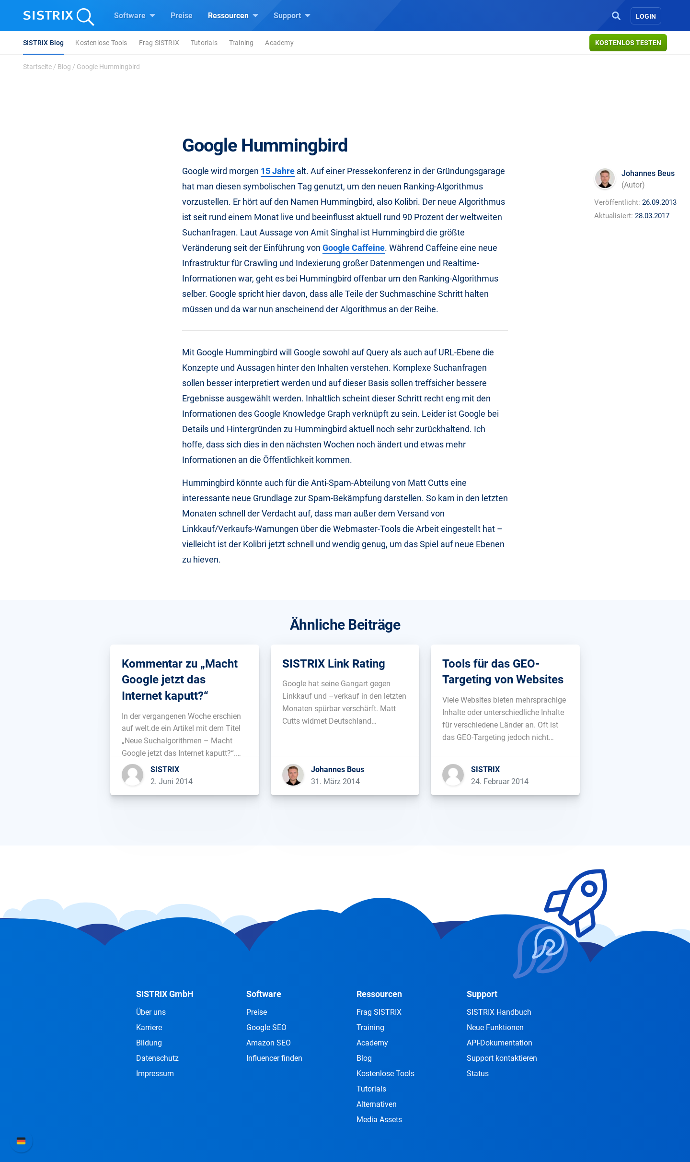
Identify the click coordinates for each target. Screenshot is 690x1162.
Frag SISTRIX (159, 43)
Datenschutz (157, 1058)
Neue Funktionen (495, 1027)
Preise (182, 15)
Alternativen (376, 1104)
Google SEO (266, 1027)
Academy (279, 43)
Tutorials (204, 43)
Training (241, 43)
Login (646, 16)
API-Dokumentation (499, 1042)
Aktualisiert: (613, 215)
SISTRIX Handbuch (499, 1012)
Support (292, 15)
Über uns (151, 1012)
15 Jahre (278, 171)
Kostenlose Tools (101, 43)
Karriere (149, 1027)
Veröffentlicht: (617, 202)
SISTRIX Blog (43, 43)
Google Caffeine (353, 248)
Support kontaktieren (502, 1058)
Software (134, 15)
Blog (64, 66)
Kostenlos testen (628, 43)
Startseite (37, 66)
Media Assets (379, 1119)
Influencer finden (274, 1058)
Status (478, 1073)
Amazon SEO (268, 1042)
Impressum (155, 1073)
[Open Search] (616, 15)
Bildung (149, 1042)
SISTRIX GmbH (165, 994)
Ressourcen (233, 15)
